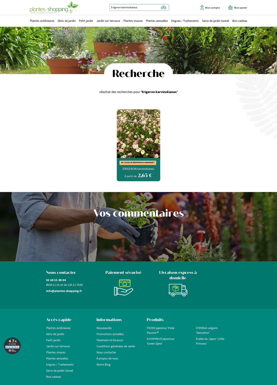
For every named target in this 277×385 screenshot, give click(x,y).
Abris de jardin (67, 21)
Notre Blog (103, 365)
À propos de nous (107, 358)
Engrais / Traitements (185, 21)
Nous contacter (106, 352)
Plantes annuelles (157, 21)
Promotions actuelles (110, 334)
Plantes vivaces (133, 21)
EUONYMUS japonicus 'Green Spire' (160, 341)
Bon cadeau (239, 21)
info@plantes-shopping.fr (64, 291)
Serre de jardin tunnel (215, 21)
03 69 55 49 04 (56, 280)
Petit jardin (86, 21)
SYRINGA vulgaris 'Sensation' (207, 330)
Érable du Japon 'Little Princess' (210, 341)
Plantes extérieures (42, 21)
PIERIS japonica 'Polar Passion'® (161, 330)
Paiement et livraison (109, 340)
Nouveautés (104, 328)
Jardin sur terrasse (108, 21)
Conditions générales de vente (115, 346)
